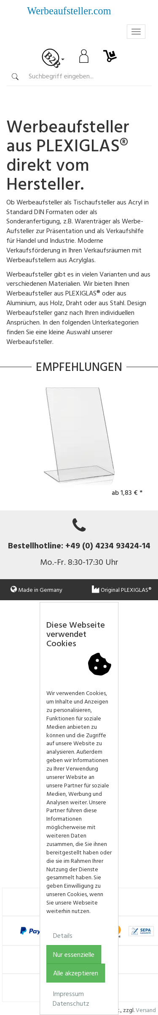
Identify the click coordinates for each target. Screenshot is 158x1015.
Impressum (68, 993)
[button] (154, 610)
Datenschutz (71, 1003)
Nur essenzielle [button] (73, 954)
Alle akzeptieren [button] (75, 973)
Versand (146, 1009)
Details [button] (62, 935)
